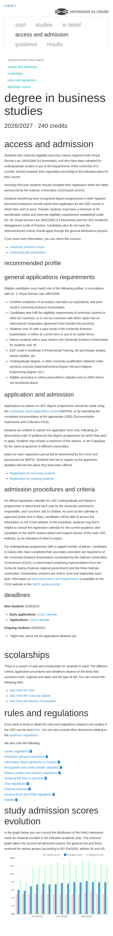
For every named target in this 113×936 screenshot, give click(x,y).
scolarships (15, 73)
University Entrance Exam (27, 247)
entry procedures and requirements (55, 579)
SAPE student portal (46, 584)
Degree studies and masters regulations (32, 773)
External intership (17, 789)
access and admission (41, 34)
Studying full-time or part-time (25, 778)
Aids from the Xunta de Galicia (30, 695)
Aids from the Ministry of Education (33, 701)
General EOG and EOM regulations (29, 794)
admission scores (19, 87)
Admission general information (26, 756)
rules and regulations (22, 80)
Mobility (11, 800)
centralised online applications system (34, 411)
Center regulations (18, 751)
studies (44, 25)
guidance (26, 44)
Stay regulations (16, 783)
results (55, 44)
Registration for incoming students (32, 473)
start (20, 25)
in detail (71, 25)
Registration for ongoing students (32, 478)
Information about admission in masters (32, 762)
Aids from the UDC (22, 690)
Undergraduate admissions (28, 252)
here (37, 729)
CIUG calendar (47, 614)
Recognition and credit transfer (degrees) (33, 767)
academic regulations (23, 735)
